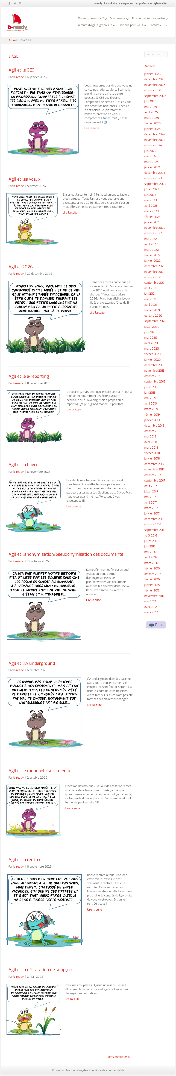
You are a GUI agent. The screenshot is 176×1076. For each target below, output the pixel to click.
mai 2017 (150, 499)
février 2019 (152, 416)
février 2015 (152, 581)
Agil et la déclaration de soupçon (40, 972)
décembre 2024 (154, 136)
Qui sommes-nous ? (89, 16)
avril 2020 (151, 345)
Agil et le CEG (21, 72)
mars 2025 (151, 120)
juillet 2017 (151, 493)
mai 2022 (150, 241)
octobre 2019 (152, 378)
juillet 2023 (151, 191)
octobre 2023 (153, 180)
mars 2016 (151, 565)
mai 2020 (150, 339)
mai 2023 (150, 202)
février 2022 (152, 257)
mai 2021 (150, 301)
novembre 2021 (154, 274)
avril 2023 (151, 207)
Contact (159, 22)
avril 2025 (151, 114)
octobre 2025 (153, 92)
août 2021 (150, 290)
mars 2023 (151, 213)
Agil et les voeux (24, 181)
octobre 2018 (152, 433)
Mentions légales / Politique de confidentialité (95, 1072)
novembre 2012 (154, 598)
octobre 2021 (152, 279)
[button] (104, 16)
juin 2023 (150, 197)
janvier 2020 (152, 361)
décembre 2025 (154, 81)
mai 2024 (150, 158)
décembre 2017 (154, 466)
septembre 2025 (155, 98)
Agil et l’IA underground (31, 665)
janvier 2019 (152, 422)
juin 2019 (150, 394)
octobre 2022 (153, 235)
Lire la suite (91, 130)
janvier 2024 (152, 169)
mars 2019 (151, 411)
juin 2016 (150, 548)
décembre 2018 (154, 427)
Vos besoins (116, 16)
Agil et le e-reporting (28, 378)
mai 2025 (150, 109)
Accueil (13, 42)
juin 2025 (150, 103)
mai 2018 (150, 438)
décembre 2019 (154, 367)
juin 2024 (150, 153)
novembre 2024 (154, 142)
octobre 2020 (153, 317)
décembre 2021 (154, 268)
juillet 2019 (151, 389)
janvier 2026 (152, 76)
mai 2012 (150, 603)
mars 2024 (151, 164)
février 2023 (152, 219)
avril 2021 (150, 307)
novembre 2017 (154, 471)
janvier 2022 (152, 262)
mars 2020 (151, 350)
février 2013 (152, 592)
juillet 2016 (151, 543)
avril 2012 (150, 609)
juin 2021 (150, 295)
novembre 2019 (154, 372)
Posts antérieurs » (118, 1059)
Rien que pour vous (135, 22)
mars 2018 (151, 449)
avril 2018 (150, 444)
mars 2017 (151, 510)
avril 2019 (150, 405)
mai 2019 (150, 400)
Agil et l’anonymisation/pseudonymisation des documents (65, 556)
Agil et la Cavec (23, 467)
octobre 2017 (152, 477)
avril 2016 (150, 559)
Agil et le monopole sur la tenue (39, 773)
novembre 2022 (154, 230)
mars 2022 (151, 252)
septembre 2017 (154, 482)
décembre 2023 (154, 175)
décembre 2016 (154, 521)
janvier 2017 (152, 515)
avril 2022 (151, 246)
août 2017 (150, 488)
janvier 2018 (152, 460)
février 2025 (152, 125)
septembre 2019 (154, 383)
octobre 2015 (152, 576)
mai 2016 (150, 554)
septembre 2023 (155, 186)
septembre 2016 (154, 532)
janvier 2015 (152, 587)
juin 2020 (150, 334)
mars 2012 (151, 614)
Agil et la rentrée (24, 861)
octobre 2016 (152, 526)
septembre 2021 (154, 284)
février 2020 (152, 356)
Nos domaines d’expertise (147, 16)
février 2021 (152, 312)
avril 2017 (150, 504)
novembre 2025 (154, 87)
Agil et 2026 (20, 269)
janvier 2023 (152, 224)
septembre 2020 (155, 323)
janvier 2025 (152, 131)
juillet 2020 (151, 329)
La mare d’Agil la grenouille (98, 22)
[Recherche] (156, 56)
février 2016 (152, 570)
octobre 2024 (153, 147)
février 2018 (152, 455)
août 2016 (150, 537)
